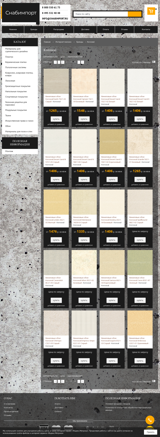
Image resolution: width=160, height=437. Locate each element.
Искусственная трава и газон (19, 121)
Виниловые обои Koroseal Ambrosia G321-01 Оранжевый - (139, 342)
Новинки (13, 29)
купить (56, 119)
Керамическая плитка (15, 62)
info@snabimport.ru (55, 18)
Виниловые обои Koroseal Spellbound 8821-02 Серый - (138, 221)
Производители (11, 411)
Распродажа (58, 29)
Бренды (33, 29)
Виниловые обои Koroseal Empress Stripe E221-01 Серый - (84, 342)
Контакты (146, 29)
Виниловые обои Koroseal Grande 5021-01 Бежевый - (139, 159)
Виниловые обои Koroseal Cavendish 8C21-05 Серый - (54, 281)
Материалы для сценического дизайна (16, 50)
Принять (150, 432)
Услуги (57, 404)
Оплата (106, 29)
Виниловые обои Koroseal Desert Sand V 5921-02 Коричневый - (111, 161)
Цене (62, 57)
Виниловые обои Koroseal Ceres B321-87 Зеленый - (139, 280)
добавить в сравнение (56, 124)
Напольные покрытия (16, 92)
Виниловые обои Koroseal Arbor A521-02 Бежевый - (83, 280)
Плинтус (9, 57)
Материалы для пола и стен (18, 132)
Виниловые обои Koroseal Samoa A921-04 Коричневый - (111, 281)
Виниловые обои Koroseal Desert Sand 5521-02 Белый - (110, 100)
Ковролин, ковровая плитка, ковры (19, 74)
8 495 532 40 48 (51, 13)
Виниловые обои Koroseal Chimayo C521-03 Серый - (53, 342)
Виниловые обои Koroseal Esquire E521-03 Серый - (111, 341)
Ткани (8, 116)
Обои (8, 126)
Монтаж (9, 151)
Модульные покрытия (16, 110)
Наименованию (75, 57)
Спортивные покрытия (16, 97)
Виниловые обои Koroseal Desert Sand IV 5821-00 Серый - (83, 161)
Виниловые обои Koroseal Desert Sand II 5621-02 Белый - (139, 100)
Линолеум (10, 81)
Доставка (85, 29)
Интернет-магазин (63, 42)
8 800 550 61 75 (51, 7)
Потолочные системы (15, 68)
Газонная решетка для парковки (16, 103)
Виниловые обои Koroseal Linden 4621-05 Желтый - (55, 220)
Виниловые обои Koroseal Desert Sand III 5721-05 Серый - (56, 161)
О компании (9, 404)
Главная (47, 42)
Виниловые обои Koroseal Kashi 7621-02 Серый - (56, 99)
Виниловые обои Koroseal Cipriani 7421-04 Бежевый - (83, 99)
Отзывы (124, 29)
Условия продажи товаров (117, 404)
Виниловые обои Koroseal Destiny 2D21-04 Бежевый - (111, 220)
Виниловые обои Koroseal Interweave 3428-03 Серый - (82, 221)
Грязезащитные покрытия (17, 86)
